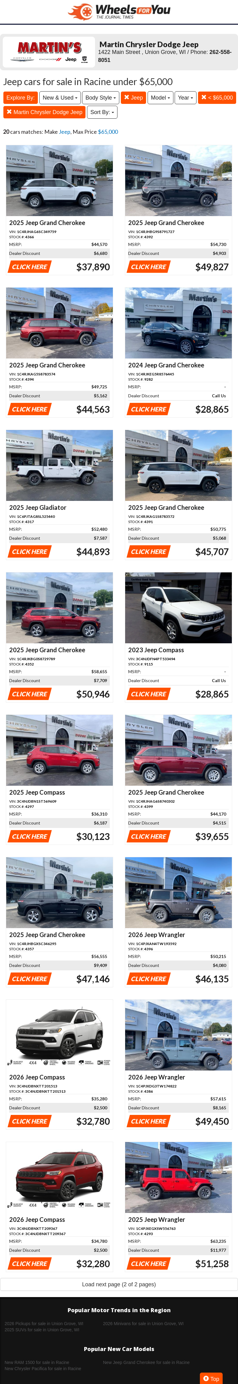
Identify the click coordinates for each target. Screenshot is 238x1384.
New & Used (60, 98)
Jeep (133, 97)
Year (185, 98)
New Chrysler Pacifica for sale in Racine (43, 1368)
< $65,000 (217, 97)
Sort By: (102, 112)
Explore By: (20, 98)
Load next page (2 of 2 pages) (119, 1284)
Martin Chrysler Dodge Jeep (44, 112)
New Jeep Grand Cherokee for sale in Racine (146, 1362)
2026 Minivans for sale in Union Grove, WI (143, 1323)
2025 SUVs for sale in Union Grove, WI (42, 1329)
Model (160, 98)
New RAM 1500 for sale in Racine (37, 1362)
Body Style (100, 98)
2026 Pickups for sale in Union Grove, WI (44, 1323)
